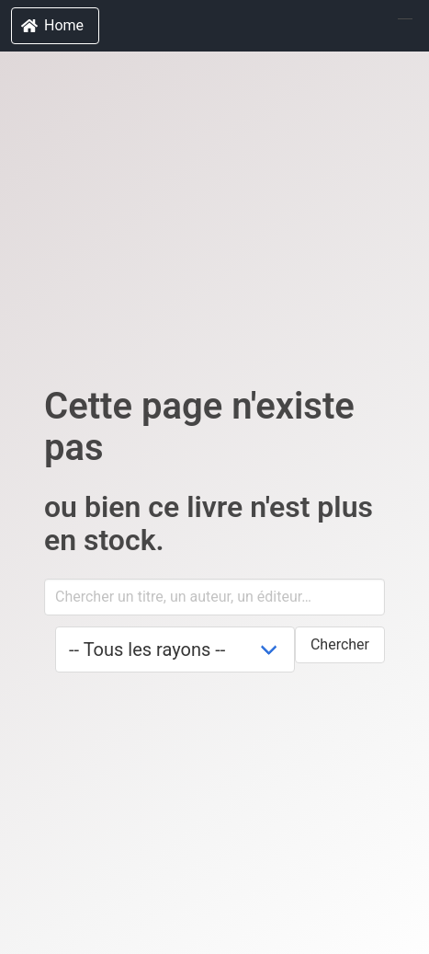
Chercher (339, 644)
